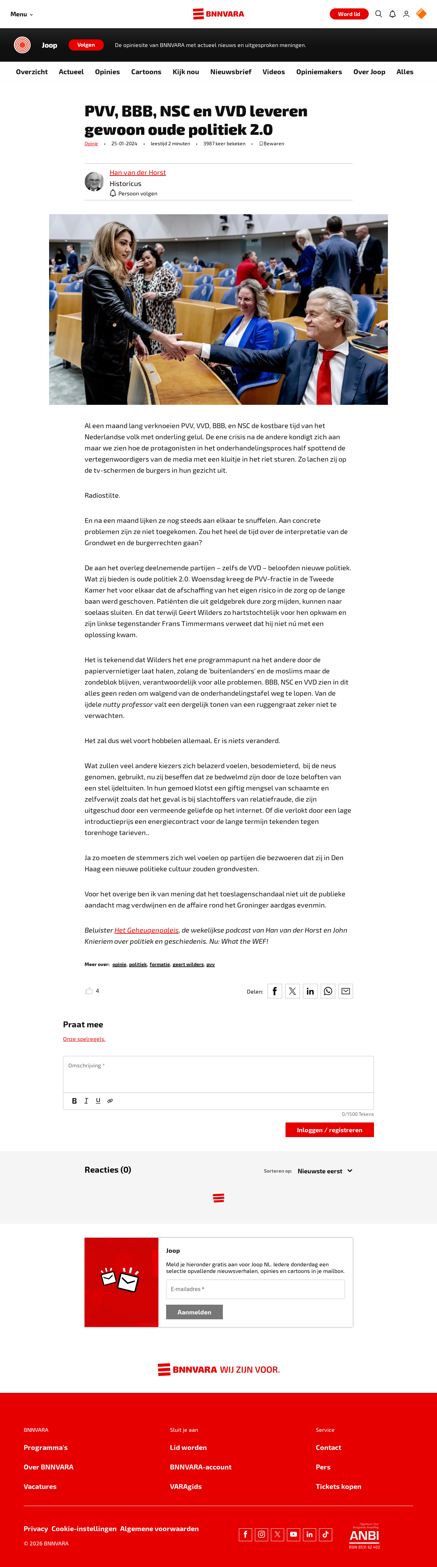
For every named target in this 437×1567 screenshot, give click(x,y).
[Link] (110, 1101)
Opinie (91, 143)
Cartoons (146, 71)
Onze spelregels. (84, 1038)
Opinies (107, 71)
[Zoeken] (378, 14)
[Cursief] (86, 1101)
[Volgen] (86, 45)
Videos (274, 71)
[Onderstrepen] (98, 1101)
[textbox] (218, 1074)
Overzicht (32, 71)
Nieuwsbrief (230, 71)
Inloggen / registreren (329, 1129)
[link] (94, 182)
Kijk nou (186, 71)
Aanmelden (194, 1311)
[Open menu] (21, 14)
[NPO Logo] (421, 14)
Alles (405, 71)
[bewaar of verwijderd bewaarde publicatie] (271, 143)
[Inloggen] (406, 14)
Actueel (71, 71)
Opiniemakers (319, 71)
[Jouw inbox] (392, 14)
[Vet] (74, 1101)
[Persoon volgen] (134, 193)
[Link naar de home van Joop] (22, 45)
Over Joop (369, 71)
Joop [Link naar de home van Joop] (49, 45)
